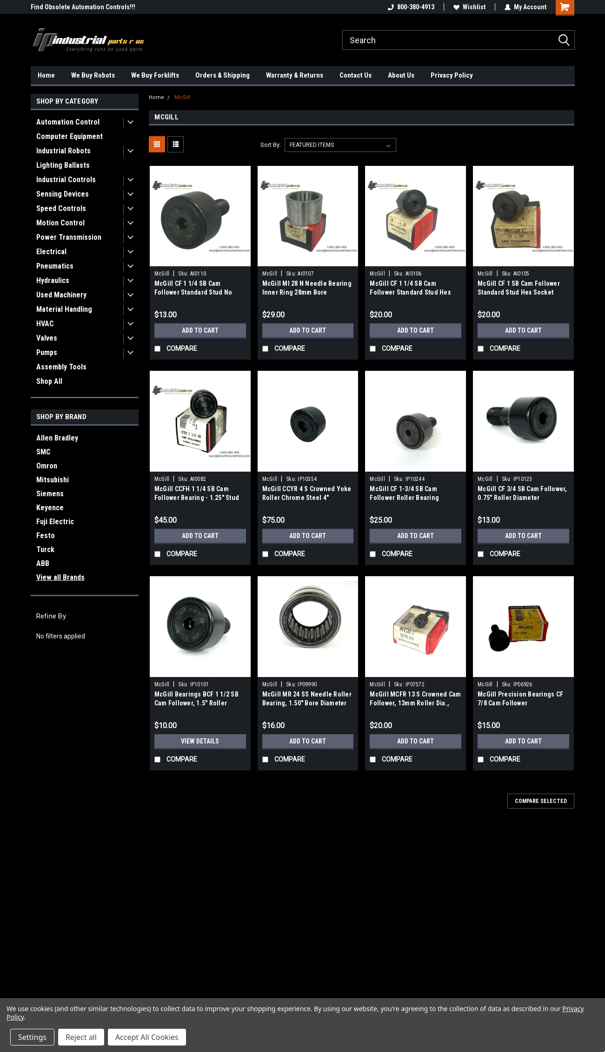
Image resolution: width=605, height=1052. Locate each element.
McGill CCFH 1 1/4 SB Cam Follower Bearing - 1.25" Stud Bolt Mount (196, 497)
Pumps (46, 352)
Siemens (50, 493)
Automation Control (68, 122)
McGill (182, 97)
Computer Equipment (69, 136)
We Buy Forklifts (155, 75)
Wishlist (469, 7)
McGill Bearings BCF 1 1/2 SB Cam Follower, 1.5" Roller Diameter (196, 703)
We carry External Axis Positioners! (79, 7)
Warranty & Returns (294, 75)
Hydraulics (52, 280)
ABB (42, 563)
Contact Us (355, 75)
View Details (200, 741)
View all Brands (60, 577)
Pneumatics (54, 266)
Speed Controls (61, 208)
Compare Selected (541, 801)
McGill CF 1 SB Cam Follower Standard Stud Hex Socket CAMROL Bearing (519, 292)
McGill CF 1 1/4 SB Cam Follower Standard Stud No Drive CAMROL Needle (193, 292)
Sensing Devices (62, 194)
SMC (43, 451)
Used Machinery (61, 294)
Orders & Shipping (222, 75)
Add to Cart (200, 330)
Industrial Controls (66, 179)
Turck (45, 549)
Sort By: (270, 144)
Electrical (51, 251)
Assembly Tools (61, 366)
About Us (401, 75)
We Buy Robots (93, 75)
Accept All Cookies (147, 1037)
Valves (46, 338)
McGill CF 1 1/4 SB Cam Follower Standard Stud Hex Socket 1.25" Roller (410, 292)
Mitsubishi (52, 479)
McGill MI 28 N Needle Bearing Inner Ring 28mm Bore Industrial (307, 292)
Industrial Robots (63, 150)
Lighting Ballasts (63, 165)
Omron (46, 465)
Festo (45, 535)
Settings (32, 1037)
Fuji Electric (55, 521)
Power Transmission (68, 237)
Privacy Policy (452, 75)
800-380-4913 (411, 7)
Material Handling (64, 309)
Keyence (50, 507)
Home (46, 75)
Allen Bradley (57, 438)
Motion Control (60, 222)
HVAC (45, 323)
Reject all (81, 1037)
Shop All (49, 381)
